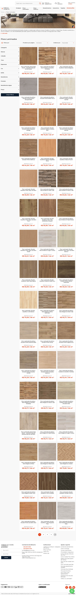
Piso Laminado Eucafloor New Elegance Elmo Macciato (47, 312)
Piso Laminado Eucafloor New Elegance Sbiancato (47, 463)
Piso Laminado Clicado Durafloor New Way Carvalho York (28, 220)
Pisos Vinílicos (35, 8)
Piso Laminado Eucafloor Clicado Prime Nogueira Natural (66, 129)
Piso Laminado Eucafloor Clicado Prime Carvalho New (28, 522)
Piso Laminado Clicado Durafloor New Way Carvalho (28, 190)
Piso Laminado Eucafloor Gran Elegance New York (28, 493)
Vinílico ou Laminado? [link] (66, 578)
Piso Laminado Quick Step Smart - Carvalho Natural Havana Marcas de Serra (28, 433)
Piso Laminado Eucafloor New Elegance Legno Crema (66, 432)
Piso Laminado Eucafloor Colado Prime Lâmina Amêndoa (66, 281)
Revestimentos (47, 8)
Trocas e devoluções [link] (66, 550)
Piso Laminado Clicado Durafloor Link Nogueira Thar (47, 522)
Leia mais (4, 33)
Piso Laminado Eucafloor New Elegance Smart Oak (66, 311)
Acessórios (56, 8)
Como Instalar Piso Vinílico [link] (67, 556)
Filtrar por (5, 43)
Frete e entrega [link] (65, 548)
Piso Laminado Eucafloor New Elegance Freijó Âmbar (47, 432)
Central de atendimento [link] (67, 547)
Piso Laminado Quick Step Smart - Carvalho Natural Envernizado (28, 68)
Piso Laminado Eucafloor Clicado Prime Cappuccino (66, 342)
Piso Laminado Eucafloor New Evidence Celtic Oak (47, 190)
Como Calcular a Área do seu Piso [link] (67, 554)
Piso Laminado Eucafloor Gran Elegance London (66, 463)
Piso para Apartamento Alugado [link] (67, 567)
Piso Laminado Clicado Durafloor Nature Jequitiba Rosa (47, 160)
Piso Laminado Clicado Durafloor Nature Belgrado (66, 67)
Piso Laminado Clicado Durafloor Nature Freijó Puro (47, 280)
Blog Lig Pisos (47, 549)
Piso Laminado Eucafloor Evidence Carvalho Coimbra (66, 371)
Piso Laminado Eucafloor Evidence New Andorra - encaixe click (66, 402)
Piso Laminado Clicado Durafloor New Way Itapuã (28, 280)
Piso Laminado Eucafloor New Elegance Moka (28, 463)
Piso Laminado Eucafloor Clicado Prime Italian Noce (47, 98)
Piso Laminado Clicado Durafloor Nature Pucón (66, 159)
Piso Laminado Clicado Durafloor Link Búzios (28, 311)
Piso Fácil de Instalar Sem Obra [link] (67, 562)
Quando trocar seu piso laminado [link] (67, 576)
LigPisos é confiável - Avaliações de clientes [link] (51, 547)
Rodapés (18, 8)
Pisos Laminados (26, 8)
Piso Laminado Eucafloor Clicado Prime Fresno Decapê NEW (28, 98)
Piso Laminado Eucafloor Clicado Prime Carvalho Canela (28, 372)
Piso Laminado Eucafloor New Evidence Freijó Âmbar (66, 219)
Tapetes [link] (63, 8)
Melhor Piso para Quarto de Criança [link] (67, 559)
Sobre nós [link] (46, 551)
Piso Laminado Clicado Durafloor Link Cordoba (47, 493)
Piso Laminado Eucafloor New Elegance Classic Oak (47, 402)
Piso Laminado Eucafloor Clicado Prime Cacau (47, 342)
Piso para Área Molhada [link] (67, 569)
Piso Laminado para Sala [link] (67, 564)
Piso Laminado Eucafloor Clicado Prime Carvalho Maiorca (47, 372)
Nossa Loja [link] (46, 553)
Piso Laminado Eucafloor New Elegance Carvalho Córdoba (28, 402)
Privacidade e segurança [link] (67, 552)
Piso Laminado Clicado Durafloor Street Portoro (66, 493)
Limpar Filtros (10, 94)
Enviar (6, 557)
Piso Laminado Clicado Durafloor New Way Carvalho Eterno (66, 250)
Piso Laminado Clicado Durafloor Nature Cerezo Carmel (66, 98)
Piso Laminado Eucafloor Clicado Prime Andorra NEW (28, 342)
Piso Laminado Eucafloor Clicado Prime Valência (28, 159)
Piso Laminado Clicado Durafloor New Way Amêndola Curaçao (47, 220)
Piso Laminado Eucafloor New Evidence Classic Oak (66, 190)
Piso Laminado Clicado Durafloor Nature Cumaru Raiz (47, 129)
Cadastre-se (48, 4)
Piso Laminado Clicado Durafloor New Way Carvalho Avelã (28, 250)
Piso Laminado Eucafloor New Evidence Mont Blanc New (66, 522)
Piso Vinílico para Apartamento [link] (65, 573)
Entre (46, 2)
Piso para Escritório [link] (66, 571)
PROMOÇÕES (70, 8)
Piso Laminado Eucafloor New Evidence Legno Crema (47, 250)
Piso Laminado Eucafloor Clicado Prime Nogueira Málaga (28, 129)
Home (3, 12)
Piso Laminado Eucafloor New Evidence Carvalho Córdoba (47, 68)
